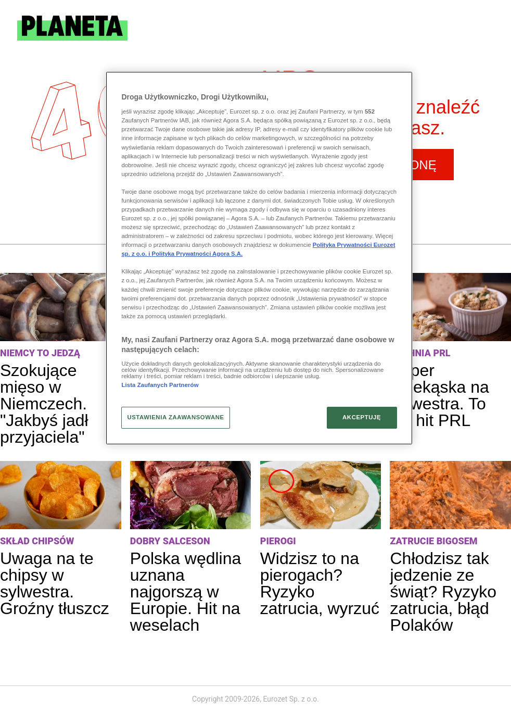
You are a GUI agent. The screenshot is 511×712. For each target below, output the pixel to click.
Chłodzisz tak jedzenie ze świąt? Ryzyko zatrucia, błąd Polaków (443, 591)
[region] (259, 258)
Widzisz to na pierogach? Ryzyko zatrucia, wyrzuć (319, 583)
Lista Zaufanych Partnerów (159, 385)
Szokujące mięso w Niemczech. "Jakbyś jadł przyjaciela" (44, 403)
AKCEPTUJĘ (361, 417)
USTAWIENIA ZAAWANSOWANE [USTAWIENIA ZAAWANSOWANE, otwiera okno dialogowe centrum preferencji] (175, 417)
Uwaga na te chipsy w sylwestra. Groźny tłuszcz (54, 583)
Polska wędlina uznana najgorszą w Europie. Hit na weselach (185, 591)
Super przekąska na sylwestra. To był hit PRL (439, 395)
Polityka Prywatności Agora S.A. (197, 254)
